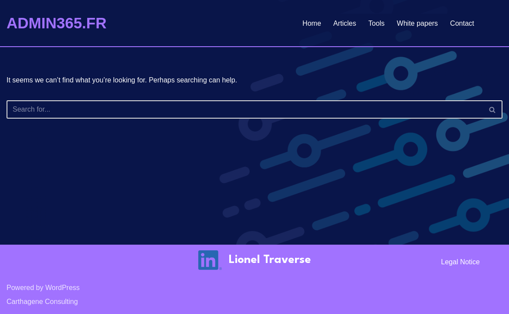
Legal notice (460, 262)
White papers (417, 23)
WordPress (62, 287)
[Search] (245, 109)
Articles (344, 23)
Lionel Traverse (270, 260)
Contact (462, 23)
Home (311, 23)
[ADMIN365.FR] (56, 23)
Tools (376, 23)
